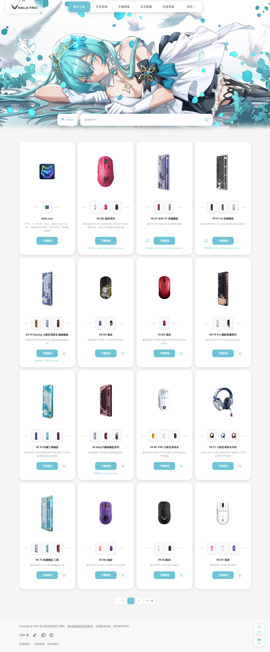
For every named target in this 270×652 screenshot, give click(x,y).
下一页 (150, 601)
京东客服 (146, 6)
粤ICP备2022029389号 (80, 626)
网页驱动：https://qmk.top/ (47, 361)
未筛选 (68, 119)
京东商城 (101, 6)
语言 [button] (190, 6)
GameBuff (53, 644)
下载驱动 (47, 240)
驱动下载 (79, 6)
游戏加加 (40, 644)
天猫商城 (124, 6)
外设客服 (168, 6)
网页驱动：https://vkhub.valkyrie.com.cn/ (105, 248)
